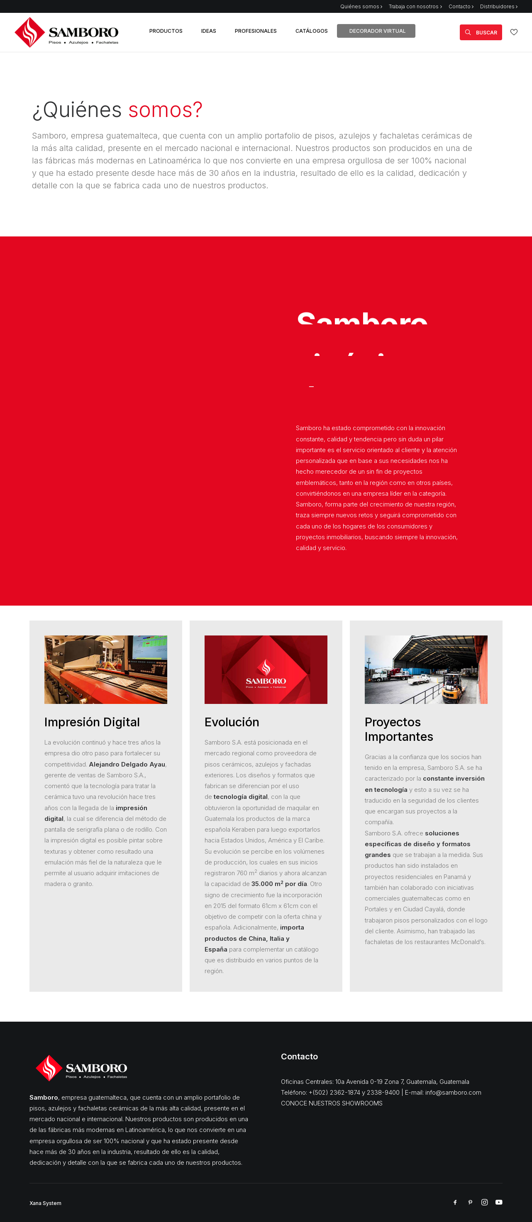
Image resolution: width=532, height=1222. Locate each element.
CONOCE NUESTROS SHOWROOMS (332, 1103)
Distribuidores (498, 6)
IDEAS (208, 31)
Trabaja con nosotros (415, 6)
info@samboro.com (453, 1092)
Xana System (45, 1203)
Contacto (461, 6)
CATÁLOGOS (311, 31)
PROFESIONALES (256, 31)
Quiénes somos (361, 6)
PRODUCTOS (166, 31)
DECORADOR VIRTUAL (377, 31)
